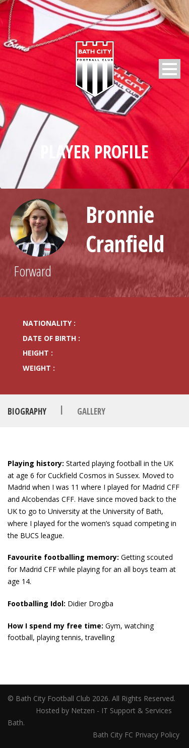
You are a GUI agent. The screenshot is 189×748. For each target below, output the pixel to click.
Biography (27, 411)
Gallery (91, 411)
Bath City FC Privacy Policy (137, 734)
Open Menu (169, 69)
